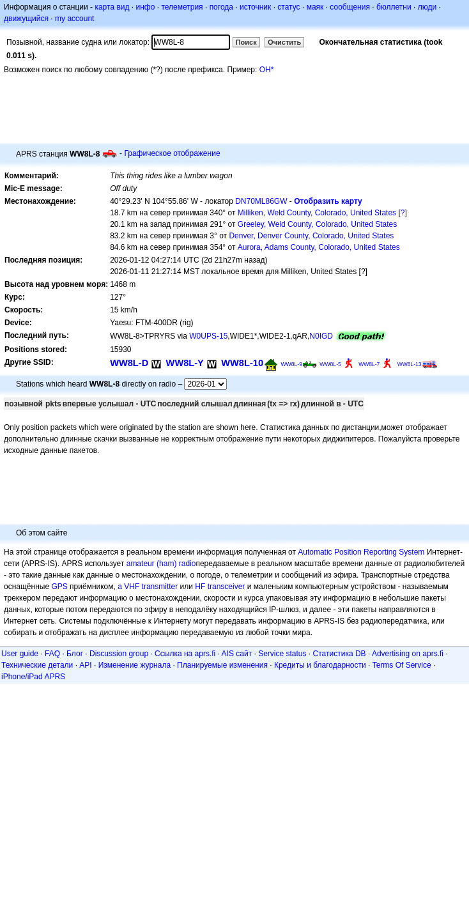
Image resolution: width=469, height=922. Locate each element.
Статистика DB (339, 653)
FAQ (52, 653)
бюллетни (393, 7)
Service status (282, 653)
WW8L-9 (291, 364)
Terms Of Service (402, 665)
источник (255, 7)
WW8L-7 (369, 364)
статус (288, 7)
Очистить (284, 42)
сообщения (350, 7)
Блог (74, 653)
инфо (145, 7)
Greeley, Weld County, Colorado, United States (317, 224)
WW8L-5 (330, 364)
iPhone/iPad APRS (33, 676)
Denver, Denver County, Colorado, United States (311, 235)
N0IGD (321, 336)
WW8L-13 (409, 364)
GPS (59, 586)
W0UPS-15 (208, 336)
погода (221, 7)
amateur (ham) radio (161, 563)
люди (427, 7)
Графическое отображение (172, 153)
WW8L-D (129, 363)
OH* (266, 69)
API (85, 665)
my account (74, 18)
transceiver (226, 586)
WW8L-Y (185, 363)
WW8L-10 (242, 363)
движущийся (26, 18)
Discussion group (118, 653)
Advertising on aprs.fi (407, 653)
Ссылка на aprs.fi (185, 653)
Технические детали (37, 665)
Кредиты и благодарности (320, 665)
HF (200, 586)
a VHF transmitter (148, 586)
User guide (19, 653)
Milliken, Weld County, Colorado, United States (317, 212)
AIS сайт (237, 653)
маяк (315, 7)
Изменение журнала (134, 665)
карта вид (112, 7)
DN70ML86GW (261, 201)
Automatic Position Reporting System (361, 552)
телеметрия (182, 7)
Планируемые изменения (222, 665)
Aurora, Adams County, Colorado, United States (319, 247)
